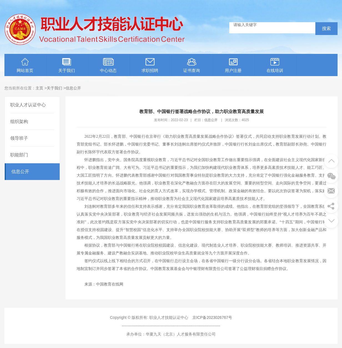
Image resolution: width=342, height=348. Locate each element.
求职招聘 (150, 65)
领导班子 (19, 138)
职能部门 (19, 154)
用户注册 (233, 65)
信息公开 (73, 88)
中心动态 (108, 65)
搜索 (326, 28)
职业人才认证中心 (28, 104)
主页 (39, 88)
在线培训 (274, 65)
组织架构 (19, 121)
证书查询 (191, 65)
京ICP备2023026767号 (212, 317)
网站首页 (25, 65)
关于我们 (66, 65)
